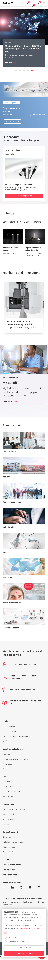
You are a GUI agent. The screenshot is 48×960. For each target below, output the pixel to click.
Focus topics (7, 764)
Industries (6, 754)
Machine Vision (40, 221)
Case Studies (7, 769)
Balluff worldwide (9, 819)
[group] (13, 245)
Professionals (8, 797)
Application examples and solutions (15, 759)
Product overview (9, 726)
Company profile (9, 814)
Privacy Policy (36, 928)
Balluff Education (9, 852)
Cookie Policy (23, 928)
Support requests (9, 837)
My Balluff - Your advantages (13, 842)
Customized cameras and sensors (15, 736)
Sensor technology (12, 222)
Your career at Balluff (10, 782)
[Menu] (44, 3)
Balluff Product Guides (11, 741)
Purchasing (7, 824)
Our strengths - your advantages (14, 809)
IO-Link (26, 221)
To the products (24, 195)
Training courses (9, 847)
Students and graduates (11, 792)
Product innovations (10, 731)
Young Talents (8, 787)
